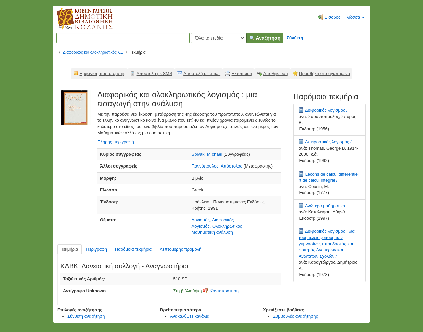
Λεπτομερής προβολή (180, 249)
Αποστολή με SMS (154, 73)
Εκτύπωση (242, 73)
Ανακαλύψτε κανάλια (189, 316)
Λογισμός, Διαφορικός (213, 219)
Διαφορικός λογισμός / (326, 110)
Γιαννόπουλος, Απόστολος (217, 166)
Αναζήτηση (264, 38)
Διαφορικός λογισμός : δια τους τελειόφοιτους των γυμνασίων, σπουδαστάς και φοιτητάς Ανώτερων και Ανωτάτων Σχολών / (327, 243)
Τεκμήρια (69, 249)
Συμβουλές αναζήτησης (295, 316)
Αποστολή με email (201, 73)
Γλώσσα (354, 17)
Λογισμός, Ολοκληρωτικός (217, 226)
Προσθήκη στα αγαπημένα (324, 73)
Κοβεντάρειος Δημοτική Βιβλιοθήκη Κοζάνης (78, 22)
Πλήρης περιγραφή (115, 141)
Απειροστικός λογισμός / (328, 141)
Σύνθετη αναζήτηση (86, 316)
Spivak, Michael (207, 154)
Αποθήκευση (275, 73)
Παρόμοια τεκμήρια (133, 249)
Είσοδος (329, 17)
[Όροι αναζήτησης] (123, 38)
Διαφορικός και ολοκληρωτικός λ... (93, 52)
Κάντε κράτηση (221, 290)
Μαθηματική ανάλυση (212, 232)
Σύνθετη (295, 37)
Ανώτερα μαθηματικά (325, 205)
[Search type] (218, 38)
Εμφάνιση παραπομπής (103, 73)
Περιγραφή (96, 249)
